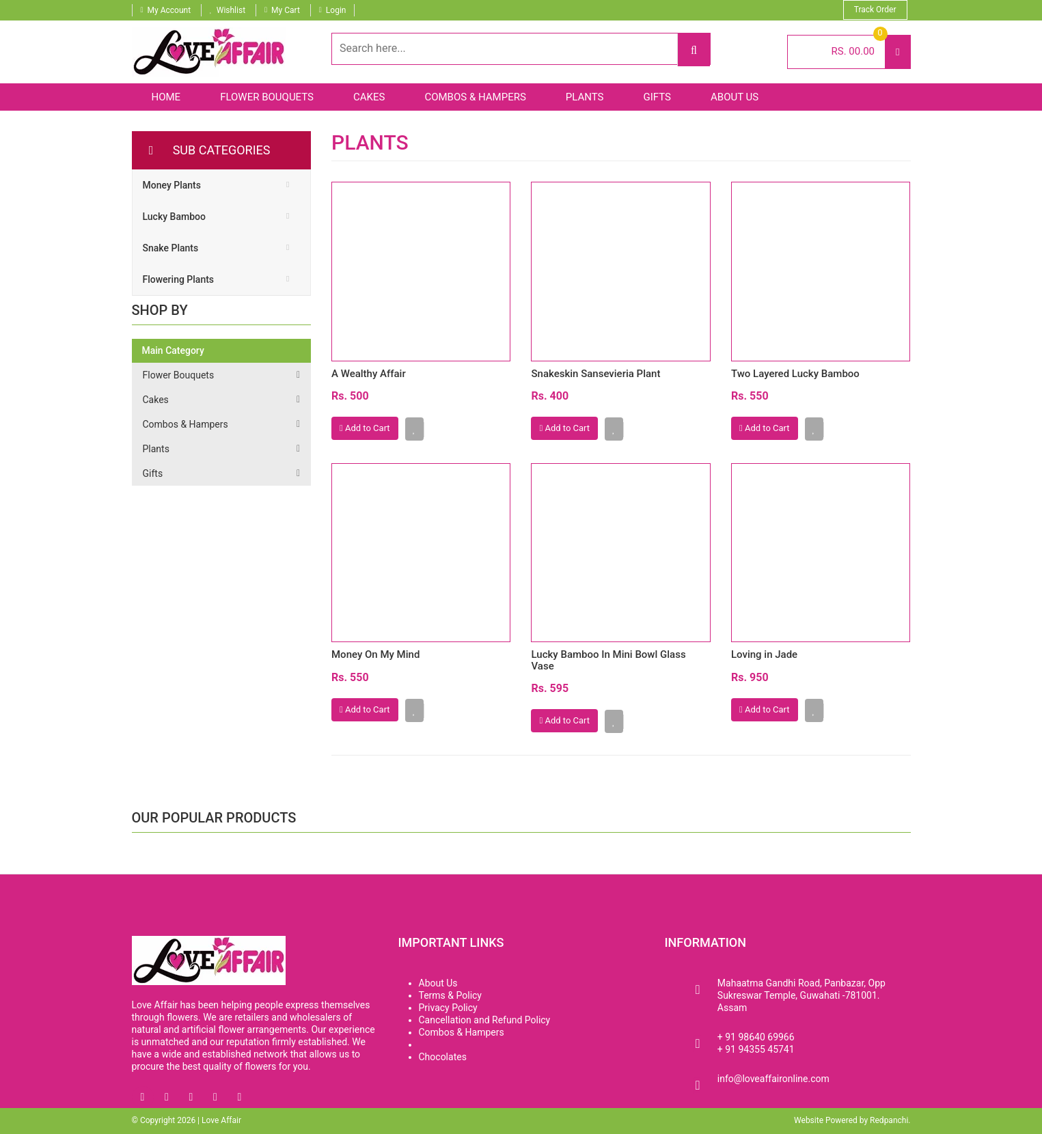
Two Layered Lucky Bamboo (795, 374)
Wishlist (231, 10)
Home (166, 97)
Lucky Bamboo (174, 216)
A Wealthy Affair (368, 374)
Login (336, 10)
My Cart (285, 10)
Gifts (657, 97)
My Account (169, 10)
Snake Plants (171, 248)
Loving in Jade (764, 654)
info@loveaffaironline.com (773, 1078)
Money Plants (172, 185)
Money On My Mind (375, 654)
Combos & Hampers (474, 97)
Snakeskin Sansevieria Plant (595, 374)
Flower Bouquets (267, 97)
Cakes (369, 97)
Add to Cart (365, 428)
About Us (734, 97)
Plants (585, 97)
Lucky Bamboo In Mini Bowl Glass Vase (608, 660)
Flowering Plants (179, 279)
